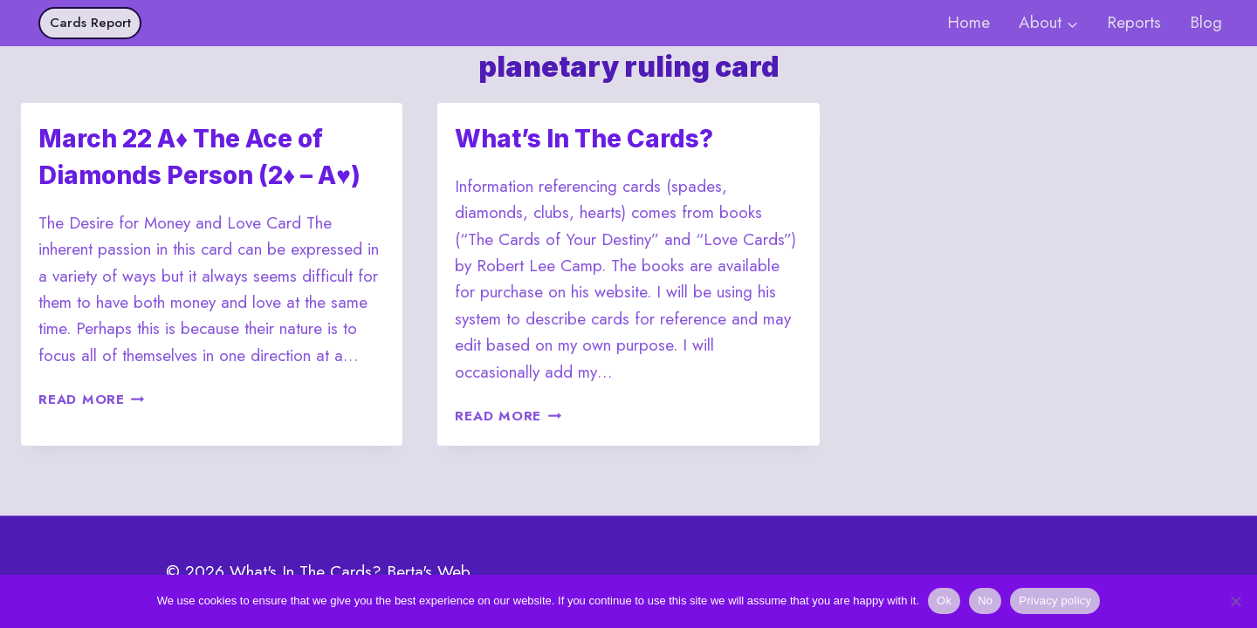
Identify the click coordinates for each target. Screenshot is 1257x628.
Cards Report (90, 22)
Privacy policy (1055, 600)
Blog (1206, 22)
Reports (1134, 22)
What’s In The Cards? (584, 139)
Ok (944, 600)
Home (968, 22)
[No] (1235, 601)
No (985, 600)
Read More (91, 399)
